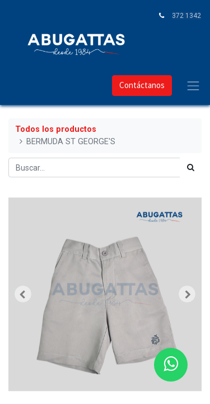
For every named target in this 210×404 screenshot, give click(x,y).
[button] (23, 294)
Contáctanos (142, 85)
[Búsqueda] (191, 167)
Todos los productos (55, 129)
